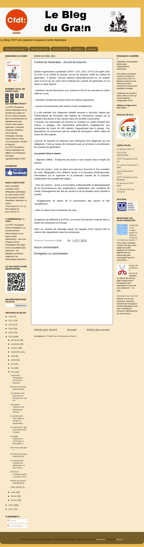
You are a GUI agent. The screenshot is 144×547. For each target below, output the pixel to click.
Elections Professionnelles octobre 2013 (18, 474)
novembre (16, 344)
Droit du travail (60, 49)
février (14, 496)
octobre (14, 348)
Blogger (119, 539)
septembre (16, 352)
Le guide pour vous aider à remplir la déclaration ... (17, 419)
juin (13, 364)
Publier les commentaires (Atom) (62, 336)
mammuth (100, 539)
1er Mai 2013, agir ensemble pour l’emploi (18, 429)
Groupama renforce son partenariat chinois (17, 408)
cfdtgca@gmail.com (14, 206)
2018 (11, 316)
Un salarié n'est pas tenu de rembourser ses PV (18, 397)
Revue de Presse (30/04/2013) (18, 388)
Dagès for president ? (133, 267)
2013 (11, 336)
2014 (11, 332)
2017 (11, 320)
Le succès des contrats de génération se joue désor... (17, 464)
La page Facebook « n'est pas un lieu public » (17, 440)
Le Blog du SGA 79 (125, 149)
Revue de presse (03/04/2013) (18, 482)
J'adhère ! (78, 49)
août (13, 356)
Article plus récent (45, 329)
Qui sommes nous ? (16, 49)
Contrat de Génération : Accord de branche (17, 379)
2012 (11, 505)
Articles (11, 521)
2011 (11, 509)
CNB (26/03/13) (17, 487)
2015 (11, 328)
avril (13, 372)
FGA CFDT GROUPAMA (123, 154)
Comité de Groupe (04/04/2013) (18, 455)
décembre (16, 340)
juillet (13, 360)
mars (13, 492)
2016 (11, 324)
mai (13, 368)
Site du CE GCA (39, 49)
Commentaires (15, 526)
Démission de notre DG (127, 296)
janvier (14, 500)
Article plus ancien (98, 329)
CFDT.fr (123, 108)
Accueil (91, 49)
